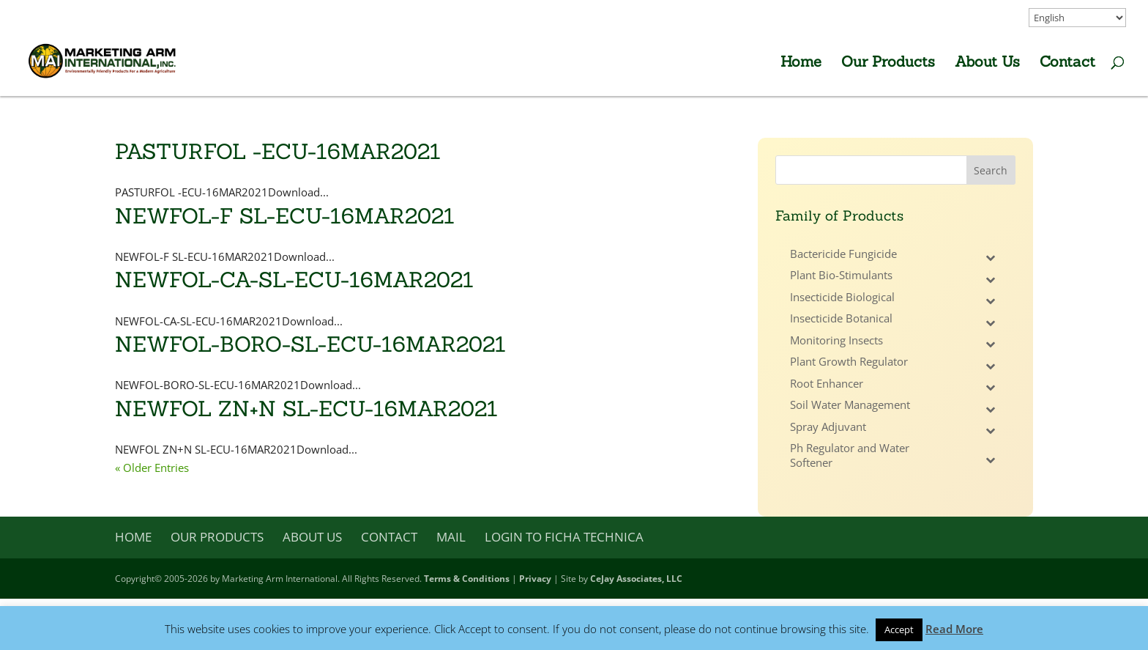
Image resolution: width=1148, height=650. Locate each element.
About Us (987, 63)
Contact (1067, 63)
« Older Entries (152, 467)
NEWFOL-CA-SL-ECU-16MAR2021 (294, 279)
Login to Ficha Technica (564, 536)
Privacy (535, 578)
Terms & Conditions (467, 578)
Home (800, 63)
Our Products (888, 63)
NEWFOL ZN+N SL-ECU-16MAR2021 (306, 408)
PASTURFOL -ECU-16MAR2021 (278, 151)
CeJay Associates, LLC (636, 578)
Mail (451, 536)
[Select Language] (1077, 17)
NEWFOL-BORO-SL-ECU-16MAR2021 (310, 344)
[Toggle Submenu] (989, 258)
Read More (954, 628)
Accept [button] (899, 629)
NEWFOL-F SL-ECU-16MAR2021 (285, 215)
